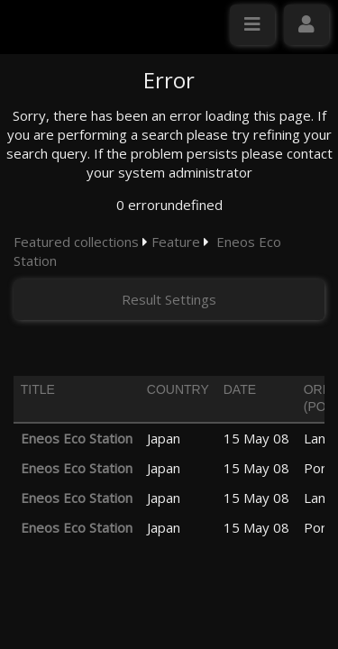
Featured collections (76, 242)
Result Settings (169, 299)
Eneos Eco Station (76, 438)
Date (240, 389)
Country (178, 389)
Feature (175, 242)
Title (38, 389)
